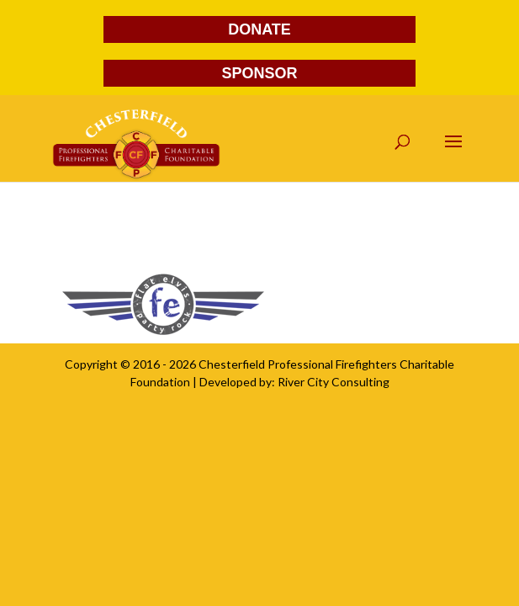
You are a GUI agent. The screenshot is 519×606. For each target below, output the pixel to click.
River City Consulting (333, 382)
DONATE (259, 29)
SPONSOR (259, 73)
